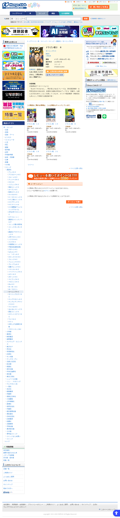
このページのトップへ (108, 509)
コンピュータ (9, 140)
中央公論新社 (11, 371)
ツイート (31, 165)
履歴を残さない (111, 80)
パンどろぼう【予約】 (65, 22)
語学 (6, 152)
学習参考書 (9, 155)
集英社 (9, 334)
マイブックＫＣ (13, 279)
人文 (6, 142)
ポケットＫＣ (13, 277)
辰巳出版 (10, 369)
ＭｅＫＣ (11, 284)
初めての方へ (8, 488)
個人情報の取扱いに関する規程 (97, 108)
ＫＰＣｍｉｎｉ (13, 217)
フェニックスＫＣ (14, 262)
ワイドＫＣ (12, 319)
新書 (6, 162)
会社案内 (7, 504)
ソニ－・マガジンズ (14, 381)
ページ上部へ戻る (76, 168)
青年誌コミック (12, 434)
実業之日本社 (11, 396)
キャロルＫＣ (13, 194)
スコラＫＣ (12, 242)
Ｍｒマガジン (13, 289)
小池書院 (10, 399)
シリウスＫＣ (13, 239)
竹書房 (9, 409)
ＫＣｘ (10, 322)
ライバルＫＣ (13, 307)
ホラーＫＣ (12, 274)
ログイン (84, 5)
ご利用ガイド (79, 1)
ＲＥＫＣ (11, 182)
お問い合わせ (103, 1)
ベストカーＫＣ (13, 269)
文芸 (6, 130)
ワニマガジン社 (12, 384)
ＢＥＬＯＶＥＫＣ (14, 257)
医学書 (7, 150)
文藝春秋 (10, 424)
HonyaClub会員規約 (93, 106)
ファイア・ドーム (50, 22)
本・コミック (8, 127)
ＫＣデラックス (13, 202)
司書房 (9, 394)
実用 (6, 132)
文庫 (6, 160)
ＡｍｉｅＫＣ (13, 177)
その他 (7, 164)
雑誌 (53, 13)
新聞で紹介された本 (10, 453)
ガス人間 (26, 22)
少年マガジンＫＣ (14, 237)
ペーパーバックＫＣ (15, 272)
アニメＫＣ (12, 172)
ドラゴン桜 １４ (33, 124)
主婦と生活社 (11, 361)
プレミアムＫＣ (13, 264)
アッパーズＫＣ (13, 179)
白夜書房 (10, 419)
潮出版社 (10, 414)
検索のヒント (102, 18)
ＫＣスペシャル (13, 204)
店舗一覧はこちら (101, 66)
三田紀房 (48, 56)
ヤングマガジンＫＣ (15, 299)
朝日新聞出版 (11, 411)
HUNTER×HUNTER (37, 22)
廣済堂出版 (10, 429)
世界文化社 (10, 406)
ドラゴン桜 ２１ (52, 151)
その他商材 (65, 13)
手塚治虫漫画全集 (14, 247)
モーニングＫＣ (13, 292)
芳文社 (9, 349)
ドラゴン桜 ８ (70, 124)
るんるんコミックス (15, 309)
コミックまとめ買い (14, 436)
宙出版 (9, 374)
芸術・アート (9, 135)
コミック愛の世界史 (15, 224)
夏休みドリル (78, 22)
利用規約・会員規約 (19, 504)
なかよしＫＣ (13, 252)
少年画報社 (10, 401)
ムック (7, 441)
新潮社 (9, 404)
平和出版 (10, 426)
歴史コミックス (13, 312)
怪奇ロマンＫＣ (13, 192)
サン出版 (10, 356)
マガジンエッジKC (14, 329)
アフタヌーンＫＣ (14, 174)
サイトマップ (114, 1)
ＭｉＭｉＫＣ (13, 287)
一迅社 (9, 386)
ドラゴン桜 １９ (33, 151)
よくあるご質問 (90, 1)
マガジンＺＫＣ (13, 282)
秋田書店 (10, 337)
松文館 (9, 364)
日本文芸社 (10, 416)
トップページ (17, 13)
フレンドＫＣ (13, 259)
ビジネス (8, 137)
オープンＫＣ (13, 189)
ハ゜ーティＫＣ (13, 254)
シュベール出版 (12, 379)
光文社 (9, 389)
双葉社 (9, 366)
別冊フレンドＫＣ (14, 267)
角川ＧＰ (10, 346)
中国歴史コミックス (15, 244)
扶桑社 (9, 421)
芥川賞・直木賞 (8, 458)
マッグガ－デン (12, 359)
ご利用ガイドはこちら (108, 48)
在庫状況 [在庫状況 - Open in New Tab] (32, 69)
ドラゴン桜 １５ (52, 124)
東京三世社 (10, 376)
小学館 (9, 331)
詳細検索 (94, 18)
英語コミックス (13, 187)
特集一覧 (6, 460)
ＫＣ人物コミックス (15, 199)
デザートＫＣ (13, 249)
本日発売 (6, 450)
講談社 (9, 170)
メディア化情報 (8, 455)
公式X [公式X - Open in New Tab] (95, 504)
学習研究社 (10, 351)
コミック (41, 13)
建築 (6, 147)
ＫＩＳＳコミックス (15, 197)
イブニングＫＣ (13, 184)
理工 (6, 145)
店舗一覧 (69, 1)
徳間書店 (10, 339)
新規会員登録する (80, 8)
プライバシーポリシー (35, 504)
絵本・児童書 (9, 157)
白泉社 (9, 354)
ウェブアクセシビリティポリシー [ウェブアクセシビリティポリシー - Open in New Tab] (15, 507)
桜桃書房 (10, 391)
